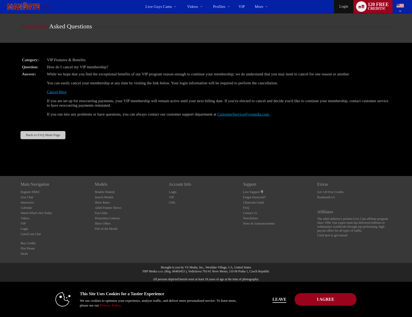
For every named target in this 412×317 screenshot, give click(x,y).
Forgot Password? (254, 197)
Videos (192, 6)
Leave (279, 299)
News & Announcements (259, 223)
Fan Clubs (101, 213)
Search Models (104, 197)
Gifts (172, 202)
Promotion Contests (107, 218)
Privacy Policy (110, 305)
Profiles (219, 6)
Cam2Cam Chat (30, 234)
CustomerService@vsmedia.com (243, 114)
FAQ (246, 208)
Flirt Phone (27, 248)
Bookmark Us (326, 197)
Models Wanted (105, 192)
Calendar (26, 208)
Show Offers (103, 223)
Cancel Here (56, 92)
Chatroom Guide (253, 202)
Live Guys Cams (159, 6)
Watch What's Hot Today (36, 213)
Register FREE (29, 192)
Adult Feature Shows (108, 208)
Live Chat (26, 197)
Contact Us (250, 213)
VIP (242, 6)
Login (343, 6)
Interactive (27, 202)
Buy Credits (28, 243)
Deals (24, 254)
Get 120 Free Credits (330, 192)
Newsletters (250, 218)
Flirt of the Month (106, 229)
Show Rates (102, 202)
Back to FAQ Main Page (43, 135)
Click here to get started (332, 235)
